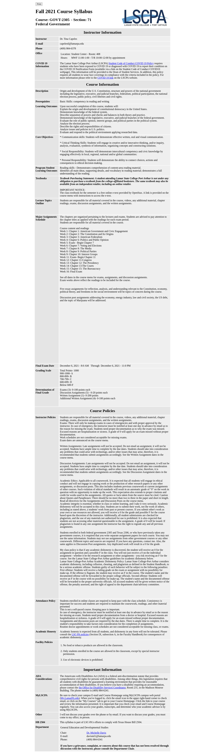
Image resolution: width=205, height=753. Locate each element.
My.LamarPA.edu (70, 698)
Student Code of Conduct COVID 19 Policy (131, 63)
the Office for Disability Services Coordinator (102, 687)
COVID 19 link (106, 77)
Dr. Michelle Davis (96, 732)
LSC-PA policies (80, 634)
